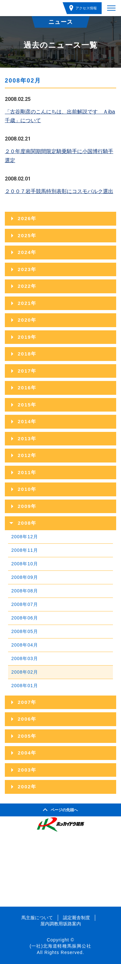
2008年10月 (24, 563)
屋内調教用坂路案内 (60, 923)
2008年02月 (24, 672)
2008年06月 (24, 617)
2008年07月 (24, 604)
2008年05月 (24, 631)
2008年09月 (24, 577)
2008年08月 (24, 590)
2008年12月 (24, 536)
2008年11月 (24, 550)
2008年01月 (24, 685)
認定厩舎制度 (76, 917)
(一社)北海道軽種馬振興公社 (60, 946)
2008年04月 (24, 645)
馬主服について (37, 917)
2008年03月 (24, 658)
